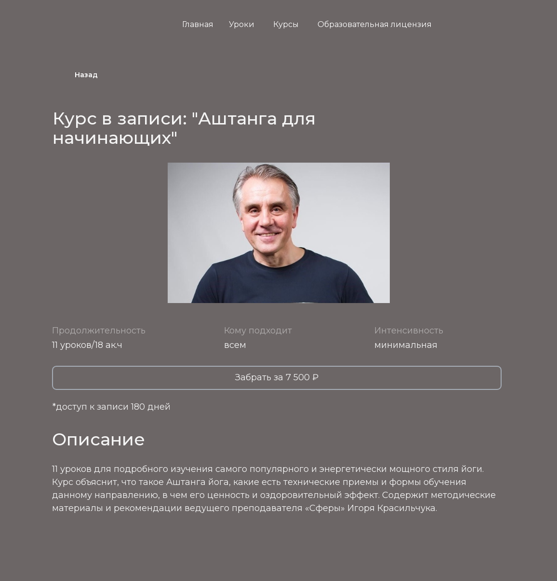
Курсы (286, 24)
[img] (490, 28)
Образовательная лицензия (375, 24)
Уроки (241, 24)
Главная (197, 24)
